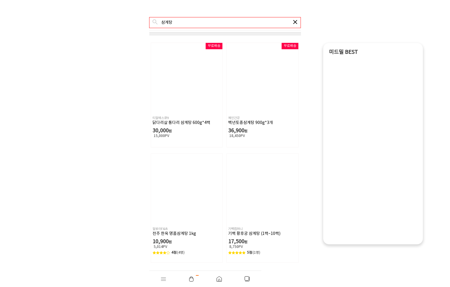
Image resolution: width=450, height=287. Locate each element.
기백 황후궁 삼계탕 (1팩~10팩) (254, 233)
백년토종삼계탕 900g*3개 (250, 122)
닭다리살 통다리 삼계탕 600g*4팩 (181, 122)
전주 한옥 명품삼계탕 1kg (174, 233)
